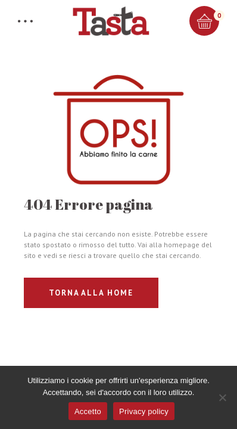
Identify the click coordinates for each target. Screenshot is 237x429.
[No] (222, 397)
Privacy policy (144, 411)
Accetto (87, 411)
